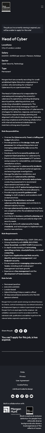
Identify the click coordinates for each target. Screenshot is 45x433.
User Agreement (22, 380)
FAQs (22, 372)
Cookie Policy (22, 385)
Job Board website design (22, 389)
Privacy (22, 376)
